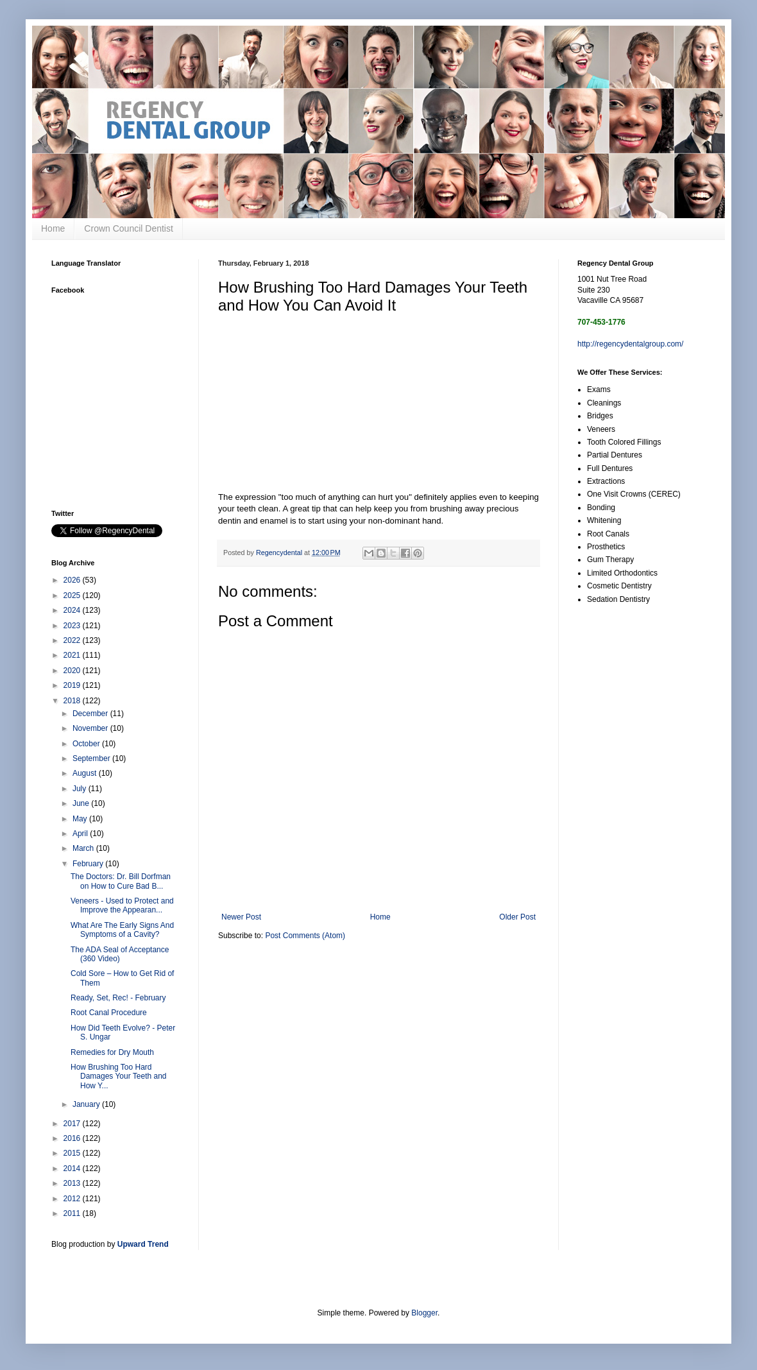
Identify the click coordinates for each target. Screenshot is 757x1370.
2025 (73, 595)
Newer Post (241, 916)
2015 (73, 1153)
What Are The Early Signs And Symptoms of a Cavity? (122, 930)
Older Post (517, 916)
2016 (73, 1138)
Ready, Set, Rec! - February (118, 997)
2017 (73, 1123)
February (88, 863)
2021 (73, 655)
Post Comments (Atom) (305, 935)
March (84, 848)
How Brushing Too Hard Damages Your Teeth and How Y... (119, 1076)
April (81, 833)
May (80, 818)
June (81, 803)
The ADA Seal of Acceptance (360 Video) (120, 954)
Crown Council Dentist (128, 228)
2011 (73, 1213)
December (91, 713)
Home (53, 228)
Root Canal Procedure (109, 1012)
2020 (73, 670)
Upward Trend (143, 1244)
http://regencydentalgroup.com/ (630, 343)
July (80, 788)
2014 (73, 1168)
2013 (73, 1183)
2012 (73, 1198)
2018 (73, 700)
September (92, 758)
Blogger (424, 1312)
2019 (73, 685)
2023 (73, 625)
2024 (73, 610)
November (91, 728)
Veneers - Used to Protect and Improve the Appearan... (122, 905)
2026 (73, 580)
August (85, 773)
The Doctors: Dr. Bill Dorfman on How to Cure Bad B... (121, 881)
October (87, 743)
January (87, 1104)
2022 (73, 640)
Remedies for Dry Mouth (112, 1052)
